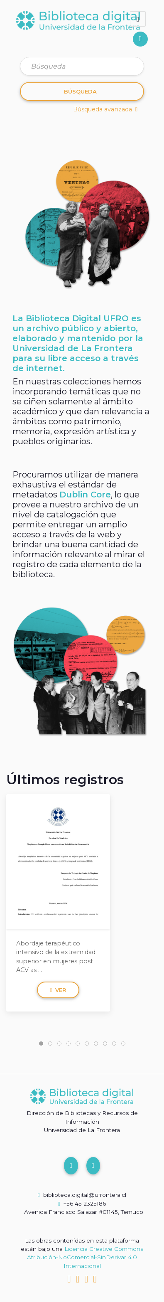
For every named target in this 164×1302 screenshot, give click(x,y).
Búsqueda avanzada (105, 109)
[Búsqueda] (82, 66)
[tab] (41, 1043)
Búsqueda (80, 91)
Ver (58, 990)
